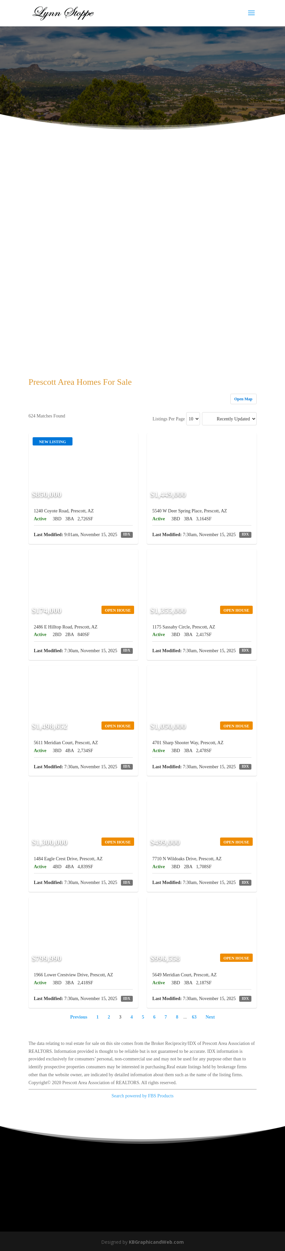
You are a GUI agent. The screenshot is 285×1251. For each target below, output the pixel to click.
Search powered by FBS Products (142, 1095)
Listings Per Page (169, 418)
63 (194, 1017)
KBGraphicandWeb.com (156, 1242)
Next (210, 1017)
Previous (78, 1017)
